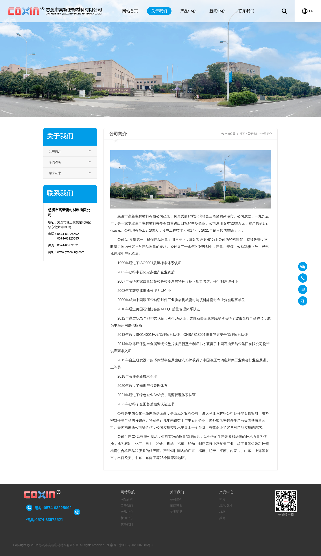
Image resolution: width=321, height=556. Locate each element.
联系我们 (246, 11)
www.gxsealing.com (70, 252)
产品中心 (188, 11)
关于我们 (159, 11)
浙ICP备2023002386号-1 (136, 545)
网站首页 (130, 11)
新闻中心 (217, 11)
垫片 (222, 499)
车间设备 (176, 505)
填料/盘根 (225, 505)
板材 (222, 512)
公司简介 (176, 499)
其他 (222, 518)
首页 (242, 133)
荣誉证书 (176, 512)
